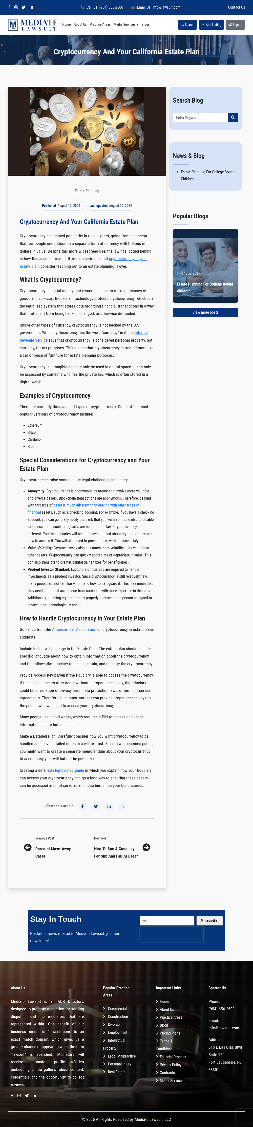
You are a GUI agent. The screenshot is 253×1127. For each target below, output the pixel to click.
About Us (80, 24)
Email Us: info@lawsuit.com (155, 7)
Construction (118, 1016)
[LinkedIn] (31, 7)
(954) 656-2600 (222, 1008)
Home (66, 24)
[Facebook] (9, 7)
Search (187, 25)
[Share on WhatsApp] (122, 806)
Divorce (114, 1024)
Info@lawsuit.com (224, 1027)
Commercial (117, 1008)
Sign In (235, 25)
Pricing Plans (170, 1033)
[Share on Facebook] (82, 806)
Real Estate (117, 1072)
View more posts (205, 312)
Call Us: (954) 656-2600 (102, 7)
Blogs (146, 24)
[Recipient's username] (200, 117)
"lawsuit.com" (59, 1031)
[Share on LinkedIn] (109, 806)
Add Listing (211, 25)
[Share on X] (96, 806)
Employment (117, 1032)
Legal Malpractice (122, 1056)
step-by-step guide (68, 770)
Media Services (124, 24)
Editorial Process (173, 1057)
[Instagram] (16, 7)
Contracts (167, 1072)
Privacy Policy (171, 1064)
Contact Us (236, 7)
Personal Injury (119, 1064)
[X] (24, 7)
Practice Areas (100, 24)
